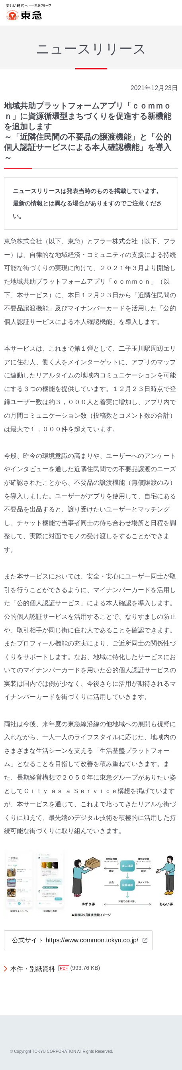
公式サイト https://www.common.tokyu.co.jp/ (75, 940)
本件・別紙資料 (32, 968)
